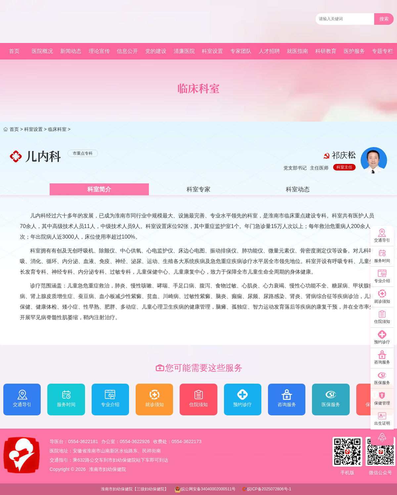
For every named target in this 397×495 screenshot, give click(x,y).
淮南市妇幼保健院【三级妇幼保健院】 (134, 489)
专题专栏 (382, 51)
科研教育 (325, 51)
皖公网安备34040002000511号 (208, 489)
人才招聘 (269, 51)
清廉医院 (184, 51)
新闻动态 (70, 51)
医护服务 (354, 51)
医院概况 (42, 51)
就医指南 (297, 51)
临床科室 (57, 129)
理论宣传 (99, 51)
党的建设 (155, 51)
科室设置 (212, 51)
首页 (14, 51)
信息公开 (127, 51)
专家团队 (240, 51)
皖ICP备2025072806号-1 (269, 489)
